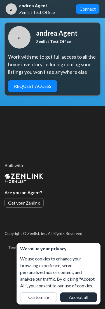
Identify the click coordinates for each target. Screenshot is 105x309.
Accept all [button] (78, 297)
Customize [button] (38, 297)
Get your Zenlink (24, 202)
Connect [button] (88, 9)
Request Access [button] (32, 86)
